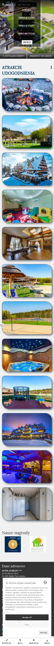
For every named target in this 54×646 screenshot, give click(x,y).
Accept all (27, 617)
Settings (43, 632)
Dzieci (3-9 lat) (26, 26)
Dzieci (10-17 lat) (26, 33)
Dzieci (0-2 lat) (26, 18)
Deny (27, 625)
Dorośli (26, 10)
